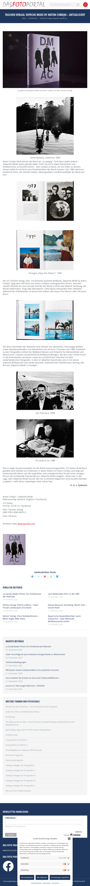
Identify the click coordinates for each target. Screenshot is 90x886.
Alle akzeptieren (27, 877)
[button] (69, 839)
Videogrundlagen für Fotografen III (20, 775)
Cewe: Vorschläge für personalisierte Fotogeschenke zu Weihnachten (35, 654)
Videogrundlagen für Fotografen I (20, 765)
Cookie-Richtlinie (36, 883)
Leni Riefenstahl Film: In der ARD (63, 594)
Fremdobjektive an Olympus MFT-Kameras (24, 750)
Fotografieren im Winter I (16, 740)
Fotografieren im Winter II (17, 745)
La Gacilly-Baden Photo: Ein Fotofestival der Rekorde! (22, 595)
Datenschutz (47, 883)
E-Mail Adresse (11, 817)
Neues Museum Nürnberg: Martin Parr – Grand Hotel (67, 606)
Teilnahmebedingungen (16, 662)
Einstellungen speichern (60, 877)
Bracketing (10, 717)
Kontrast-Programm (14, 755)
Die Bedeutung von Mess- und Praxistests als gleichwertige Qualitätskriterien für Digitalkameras (40, 723)
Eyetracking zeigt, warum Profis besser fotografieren (28, 729)
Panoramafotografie (14, 760)
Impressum (55, 883)
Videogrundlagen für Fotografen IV (21, 780)
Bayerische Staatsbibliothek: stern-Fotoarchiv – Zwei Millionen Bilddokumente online (64, 619)
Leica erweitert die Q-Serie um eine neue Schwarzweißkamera (32, 678)
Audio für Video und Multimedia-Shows (22, 711)
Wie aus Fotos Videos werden (18, 790)
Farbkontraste (12, 735)
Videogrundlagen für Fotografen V (20, 785)
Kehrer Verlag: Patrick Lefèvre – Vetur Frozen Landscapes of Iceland (20, 606)
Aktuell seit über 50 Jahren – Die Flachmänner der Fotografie (31, 706)
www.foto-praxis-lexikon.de (14, 850)
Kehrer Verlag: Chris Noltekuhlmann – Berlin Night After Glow (21, 617)
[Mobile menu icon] (85, 4)
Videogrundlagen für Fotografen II (20, 770)
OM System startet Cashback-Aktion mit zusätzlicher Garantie (32, 670)
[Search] (65, 4)
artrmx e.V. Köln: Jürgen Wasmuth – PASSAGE (25, 686)
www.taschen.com (26, 523)
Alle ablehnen (42, 877)
